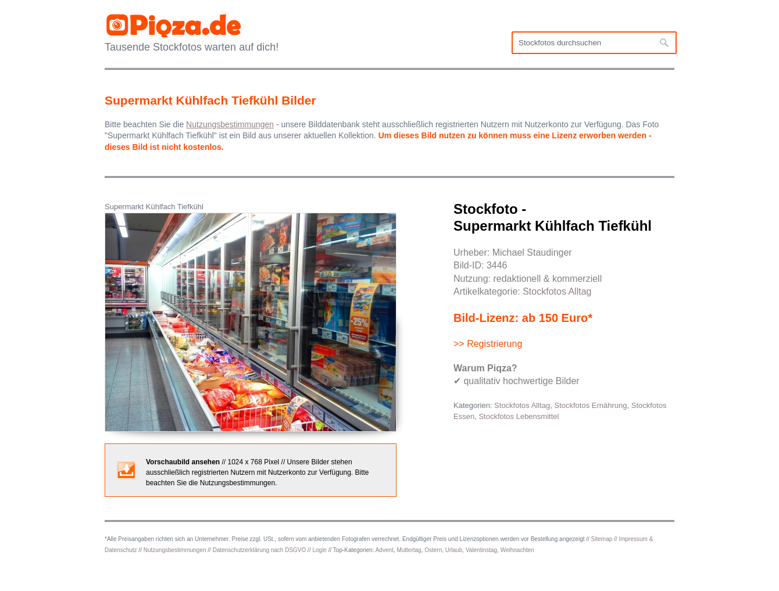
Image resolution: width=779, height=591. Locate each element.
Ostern (433, 550)
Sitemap (602, 539)
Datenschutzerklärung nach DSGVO (259, 550)
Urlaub (453, 550)
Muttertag (408, 550)
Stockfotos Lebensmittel (518, 416)
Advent (385, 550)
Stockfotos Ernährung (590, 405)
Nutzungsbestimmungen (175, 550)
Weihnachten (517, 550)
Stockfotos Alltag (557, 291)
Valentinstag (481, 550)
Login (319, 550)
